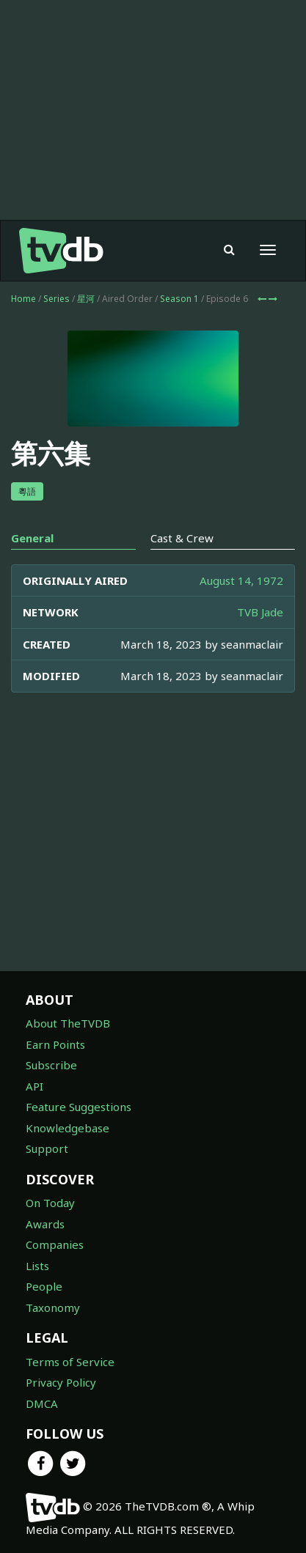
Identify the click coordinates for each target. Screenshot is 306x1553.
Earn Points (55, 1044)
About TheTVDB (68, 1023)
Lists (37, 1265)
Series (56, 298)
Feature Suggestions (78, 1106)
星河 (86, 298)
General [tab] (32, 538)
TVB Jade (260, 612)
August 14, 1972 (241, 580)
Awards (45, 1224)
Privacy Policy (61, 1382)
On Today (50, 1202)
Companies (55, 1244)
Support (47, 1148)
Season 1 (179, 298)
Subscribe (51, 1065)
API (34, 1086)
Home (23, 298)
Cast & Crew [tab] (182, 538)
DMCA (42, 1403)
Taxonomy (53, 1307)
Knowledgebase (67, 1128)
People (44, 1286)
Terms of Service (70, 1361)
